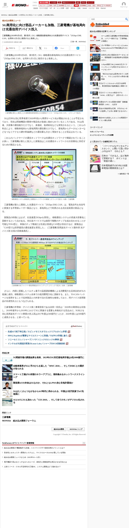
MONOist (4, 15)
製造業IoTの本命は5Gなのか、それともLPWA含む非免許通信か (43, 383)
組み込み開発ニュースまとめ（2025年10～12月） (22, 457)
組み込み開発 (13, 15)
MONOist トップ (76, 429)
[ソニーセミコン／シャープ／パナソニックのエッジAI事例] (35, 340)
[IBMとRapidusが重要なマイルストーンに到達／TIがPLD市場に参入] (39, 336)
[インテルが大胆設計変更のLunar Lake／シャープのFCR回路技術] (38, 344)
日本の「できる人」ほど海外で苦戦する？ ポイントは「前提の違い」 (115, 158)
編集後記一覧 (124, 174)
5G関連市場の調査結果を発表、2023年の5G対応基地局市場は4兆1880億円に (48, 357)
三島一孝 (74, 42)
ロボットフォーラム (97, 132)
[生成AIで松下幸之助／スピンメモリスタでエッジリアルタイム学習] (39, 332)
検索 (127, 19)
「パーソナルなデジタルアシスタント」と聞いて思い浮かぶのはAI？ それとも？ (115, 148)
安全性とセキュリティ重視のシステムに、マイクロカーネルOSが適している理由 (35, 453)
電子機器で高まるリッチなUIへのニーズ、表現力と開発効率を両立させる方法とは (35, 462)
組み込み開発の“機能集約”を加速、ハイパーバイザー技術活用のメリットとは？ (34, 448)
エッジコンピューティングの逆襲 (101, 135)
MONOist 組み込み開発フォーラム (19, 421)
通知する (30, 48)
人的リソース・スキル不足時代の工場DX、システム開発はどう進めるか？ (32, 467)
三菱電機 (6, 417)
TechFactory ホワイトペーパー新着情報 (18, 443)
